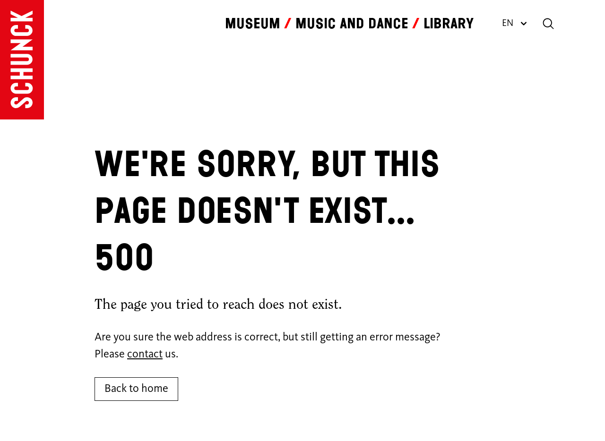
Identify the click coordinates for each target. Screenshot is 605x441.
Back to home (136, 389)
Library (449, 23)
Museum (252, 23)
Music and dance (351, 23)
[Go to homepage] (22, 59)
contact (145, 354)
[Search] (548, 23)
